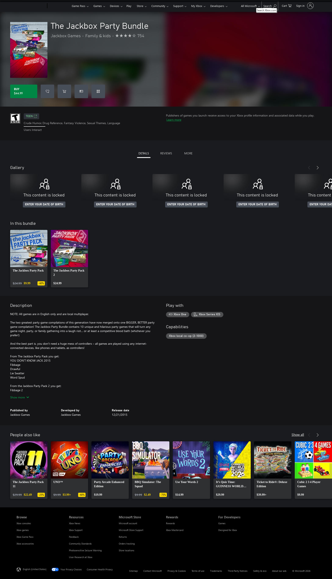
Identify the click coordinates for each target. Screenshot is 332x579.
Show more (19, 397)
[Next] (317, 168)
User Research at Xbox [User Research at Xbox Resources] (80, 557)
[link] (28, 258)
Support (178, 6)
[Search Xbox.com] (269, 5)
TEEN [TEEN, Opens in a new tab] (31, 116)
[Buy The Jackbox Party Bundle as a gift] (81, 91)
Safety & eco (259, 570)
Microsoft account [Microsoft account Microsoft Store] (128, 523)
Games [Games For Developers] (221, 523)
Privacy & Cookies (176, 570)
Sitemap (133, 570)
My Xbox (196, 6)
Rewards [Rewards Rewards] (170, 523)
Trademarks (216, 570)
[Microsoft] (31, 6)
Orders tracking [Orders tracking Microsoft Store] (127, 543)
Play (128, 6)
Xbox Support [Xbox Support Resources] (76, 530)
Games (97, 6)
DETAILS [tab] (143, 153)
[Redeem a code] (98, 91)
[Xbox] (59, 6)
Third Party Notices (238, 570)
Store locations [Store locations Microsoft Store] (126, 550)
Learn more (173, 120)
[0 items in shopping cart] (287, 5)
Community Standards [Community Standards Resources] (80, 543)
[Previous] (309, 168)
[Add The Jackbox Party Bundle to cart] (64, 91)
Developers (217, 6)
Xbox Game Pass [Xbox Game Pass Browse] (25, 536)
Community (158, 6)
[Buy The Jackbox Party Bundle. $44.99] (23, 91)
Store (140, 6)
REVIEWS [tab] (166, 153)
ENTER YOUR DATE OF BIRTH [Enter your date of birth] (44, 204)
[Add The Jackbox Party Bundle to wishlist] (47, 91)
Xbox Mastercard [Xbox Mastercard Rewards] (174, 530)
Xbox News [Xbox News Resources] (74, 523)
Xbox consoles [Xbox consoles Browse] (24, 523)
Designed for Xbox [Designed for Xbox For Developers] (227, 530)
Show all (298, 434)
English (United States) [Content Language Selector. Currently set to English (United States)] (34, 569)
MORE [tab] (188, 153)
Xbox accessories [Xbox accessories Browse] (25, 543)
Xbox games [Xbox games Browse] (23, 530)
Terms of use (198, 570)
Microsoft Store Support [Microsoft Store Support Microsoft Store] (131, 530)
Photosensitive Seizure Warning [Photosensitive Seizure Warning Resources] (85, 550)
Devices (114, 6)
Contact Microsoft (152, 570)
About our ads (279, 570)
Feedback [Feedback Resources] (74, 536)
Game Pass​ (78, 6)
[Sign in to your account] (304, 6)
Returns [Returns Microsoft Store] (123, 536)
